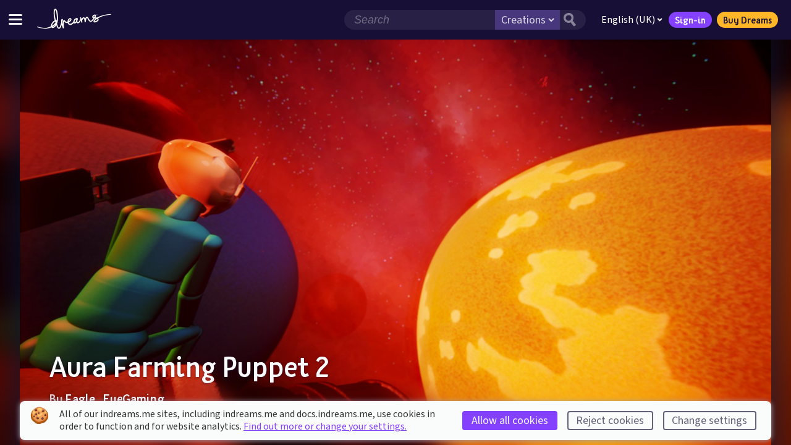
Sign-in (690, 20)
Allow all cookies (510, 420)
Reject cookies (610, 420)
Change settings (709, 420)
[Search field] (419, 20)
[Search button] (573, 20)
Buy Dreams (747, 20)
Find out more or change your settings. (325, 426)
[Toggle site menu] (15, 19)
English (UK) (631, 20)
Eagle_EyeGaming (115, 399)
